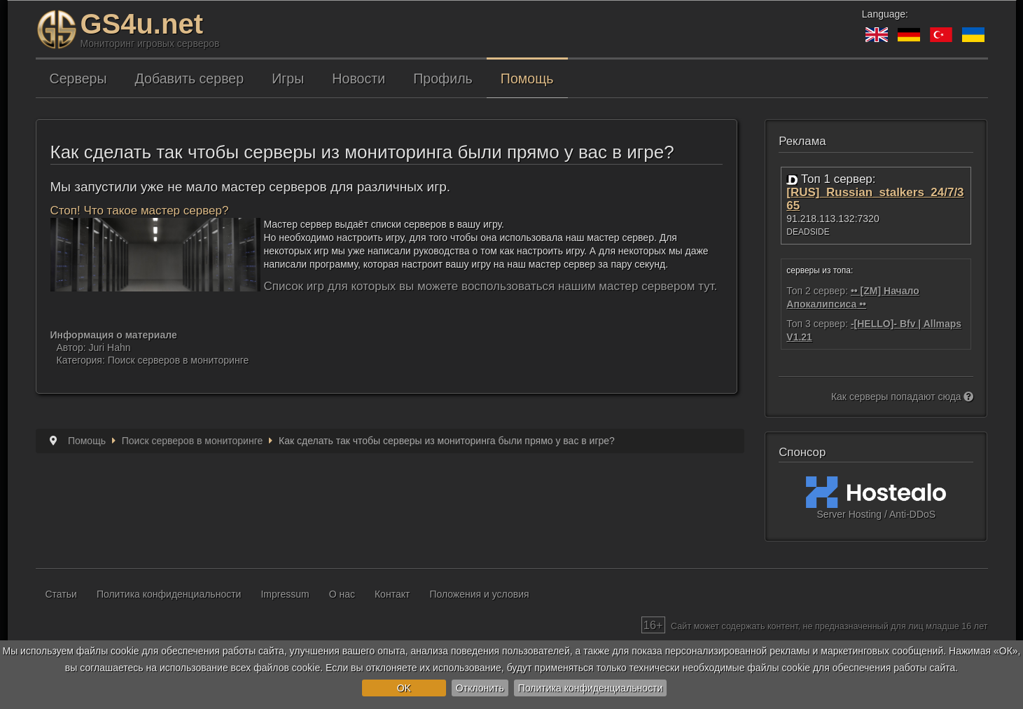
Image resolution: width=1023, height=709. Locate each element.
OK (404, 688)
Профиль (443, 78)
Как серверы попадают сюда (902, 396)
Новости (358, 78)
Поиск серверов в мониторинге (178, 360)
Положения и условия (479, 594)
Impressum (284, 594)
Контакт (392, 594)
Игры (288, 78)
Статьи (61, 594)
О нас (342, 594)
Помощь (527, 78)
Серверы (78, 78)
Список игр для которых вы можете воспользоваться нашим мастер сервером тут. (491, 286)
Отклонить (480, 688)
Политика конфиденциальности (590, 688)
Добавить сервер (189, 78)
